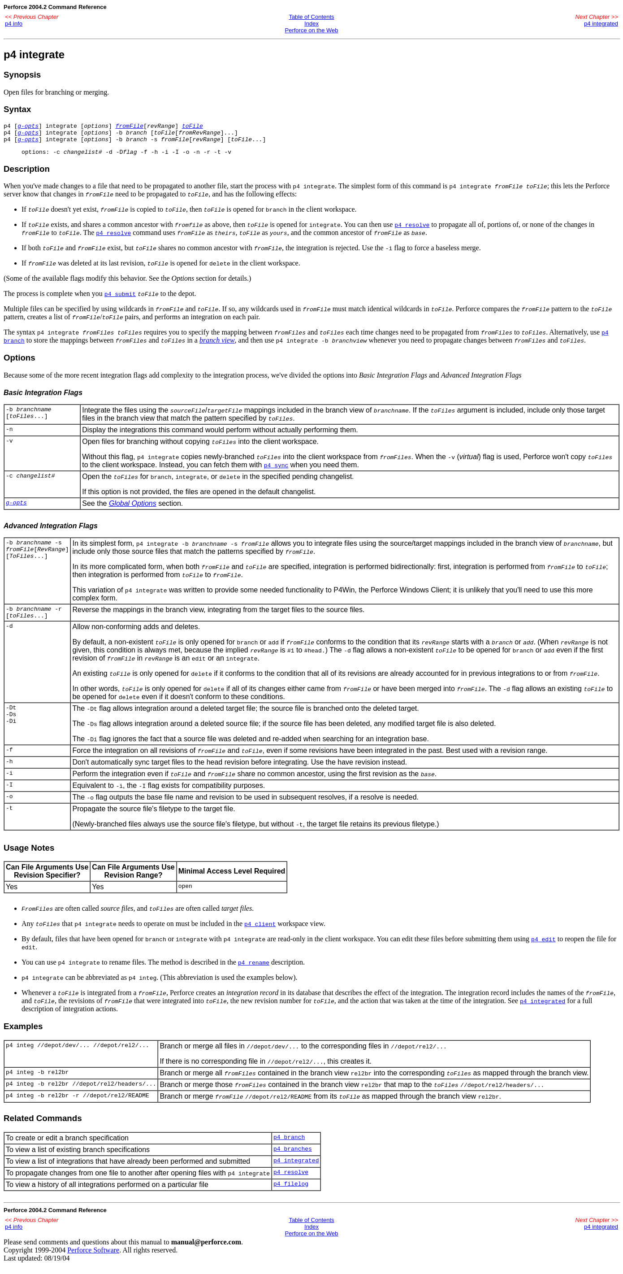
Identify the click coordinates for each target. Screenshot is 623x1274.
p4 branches (292, 1158)
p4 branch (289, 1146)
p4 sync (276, 470)
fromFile (129, 127)
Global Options (132, 509)
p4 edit (543, 947)
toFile (192, 127)
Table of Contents (311, 16)
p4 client (260, 932)
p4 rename (253, 970)
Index (311, 23)
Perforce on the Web (311, 30)
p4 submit (120, 299)
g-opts (28, 127)
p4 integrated (601, 23)
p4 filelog (290, 1193)
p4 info (13, 23)
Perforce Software (93, 1258)
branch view (217, 345)
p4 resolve (411, 230)
